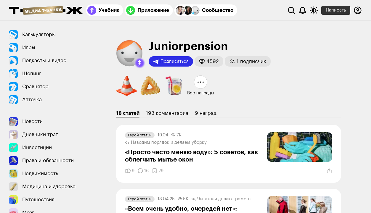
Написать (336, 10)
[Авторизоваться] (357, 10)
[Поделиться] (329, 171)
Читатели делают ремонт (221, 199)
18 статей (127, 113)
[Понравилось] (129, 171)
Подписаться (171, 61)
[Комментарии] (143, 171)
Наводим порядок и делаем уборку (166, 142)
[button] (140, 63)
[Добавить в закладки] (157, 171)
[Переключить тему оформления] (313, 10)
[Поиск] (291, 10)
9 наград (205, 113)
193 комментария (167, 113)
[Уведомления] (302, 10)
